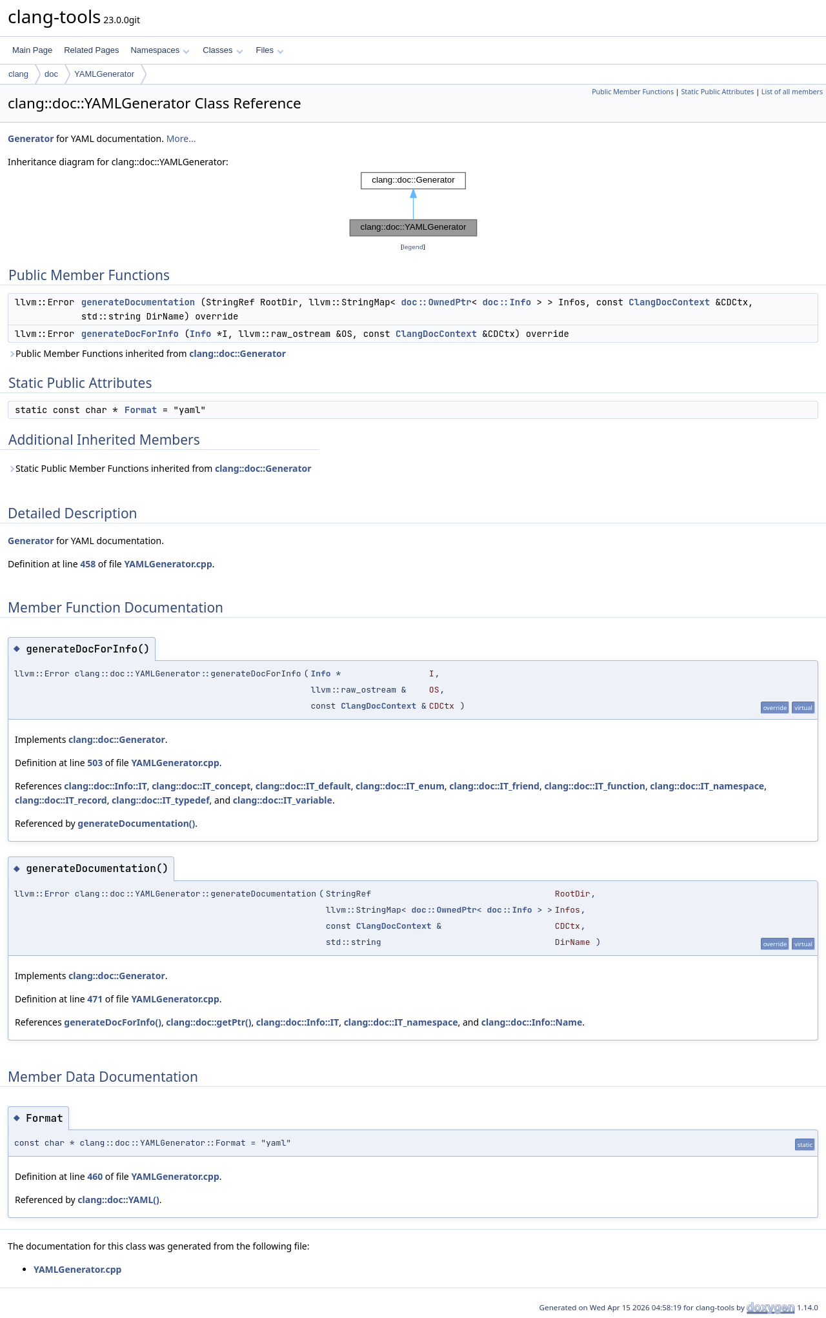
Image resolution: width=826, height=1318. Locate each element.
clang (18, 74)
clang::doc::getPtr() (208, 1022)
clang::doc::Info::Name (532, 1022)
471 (95, 999)
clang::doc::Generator (237, 353)
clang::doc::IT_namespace (707, 786)
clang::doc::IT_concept (201, 786)
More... (181, 138)
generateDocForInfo (130, 334)
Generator (31, 138)
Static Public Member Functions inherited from (160, 468)
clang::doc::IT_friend (494, 786)
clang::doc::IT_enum (400, 786)
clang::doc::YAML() (118, 1199)
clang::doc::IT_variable (282, 800)
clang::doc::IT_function (594, 786)
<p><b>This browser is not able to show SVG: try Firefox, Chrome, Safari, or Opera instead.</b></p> (413, 204)
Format (141, 410)
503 (95, 762)
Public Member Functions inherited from (147, 353)
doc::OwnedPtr (436, 302)
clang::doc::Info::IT (105, 786)
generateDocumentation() (136, 823)
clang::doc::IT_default (303, 786)
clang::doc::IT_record (61, 800)
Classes (223, 50)
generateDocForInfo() (112, 1022)
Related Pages (91, 50)
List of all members (792, 91)
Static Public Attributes (717, 91)
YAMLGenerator (104, 74)
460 (95, 1176)
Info (201, 334)
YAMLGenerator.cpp (168, 564)
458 (88, 564)
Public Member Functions (633, 91)
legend (413, 247)
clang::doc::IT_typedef (160, 800)
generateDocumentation (138, 302)
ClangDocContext (669, 302)
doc (51, 74)
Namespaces (159, 50)
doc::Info (506, 302)
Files (270, 50)
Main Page (32, 50)
